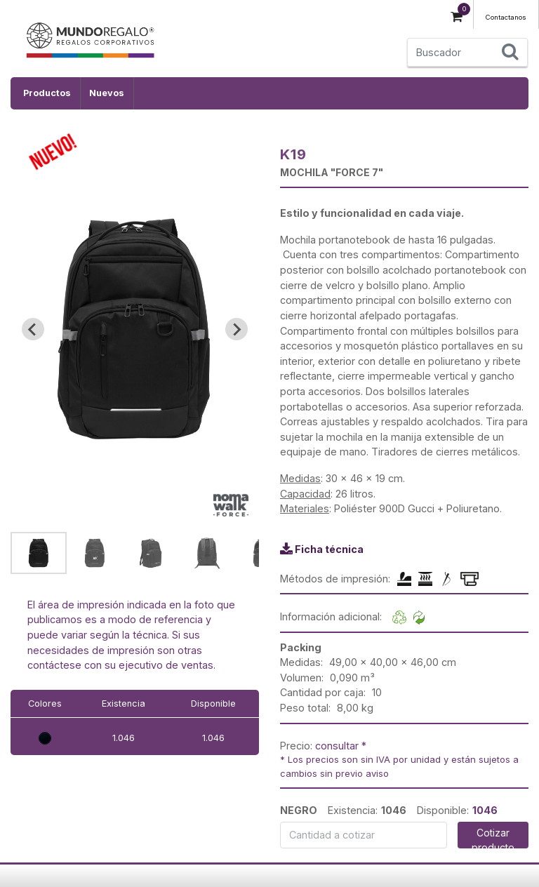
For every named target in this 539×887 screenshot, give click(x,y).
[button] (39, 553)
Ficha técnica (329, 549)
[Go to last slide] (33, 329)
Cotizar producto (493, 837)
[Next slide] (236, 329)
